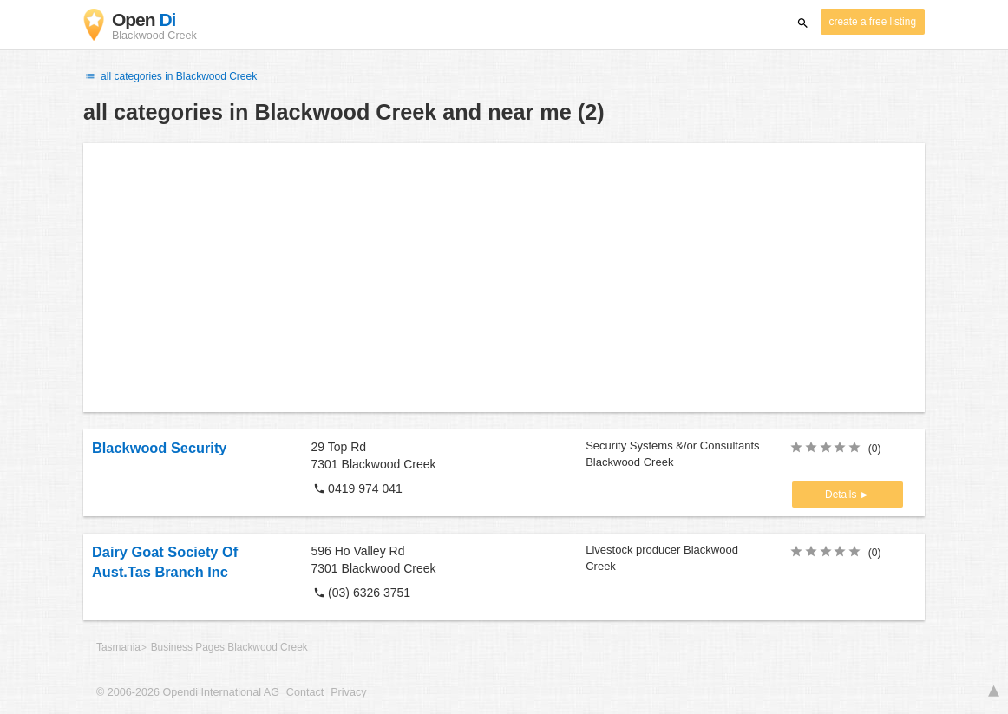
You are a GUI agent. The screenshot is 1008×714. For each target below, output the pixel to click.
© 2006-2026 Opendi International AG (187, 692)
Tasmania (118, 647)
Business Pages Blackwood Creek (229, 647)
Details (842, 494)
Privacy (348, 692)
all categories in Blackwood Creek (170, 76)
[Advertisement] (504, 277)
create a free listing (872, 22)
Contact (305, 692)
